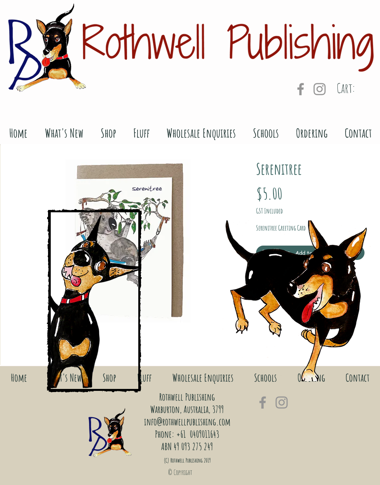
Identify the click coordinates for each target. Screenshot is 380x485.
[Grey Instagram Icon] (319, 89)
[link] (356, 88)
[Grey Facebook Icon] (300, 89)
